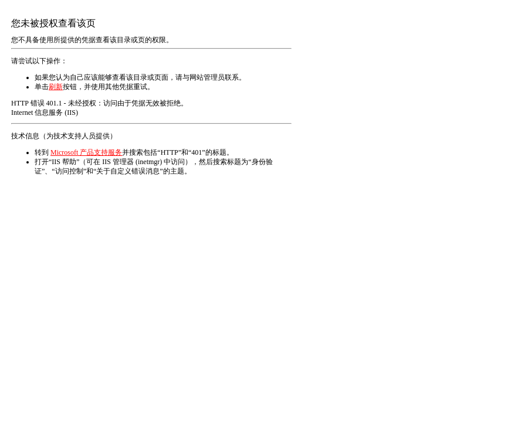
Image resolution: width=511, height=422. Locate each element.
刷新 (56, 87)
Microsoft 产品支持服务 (86, 152)
